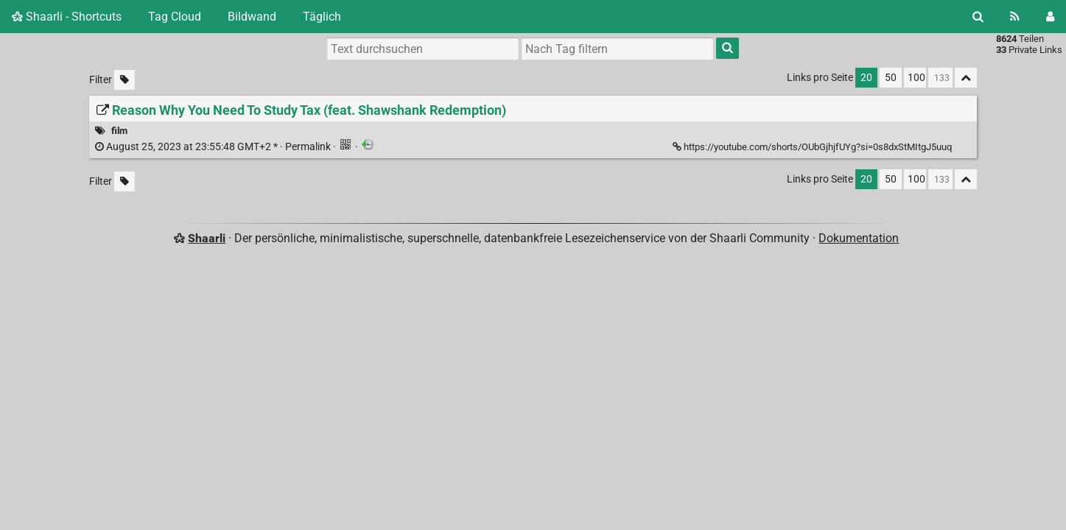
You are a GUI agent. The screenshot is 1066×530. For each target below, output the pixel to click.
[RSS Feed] (1014, 16)
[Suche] (978, 16)
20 (866, 77)
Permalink (214, 147)
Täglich (322, 17)
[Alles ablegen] (966, 78)
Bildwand (252, 17)
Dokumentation (858, 238)
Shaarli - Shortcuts (67, 17)
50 (891, 77)
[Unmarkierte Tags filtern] (124, 80)
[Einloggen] (1050, 16)
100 (916, 77)
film (119, 130)
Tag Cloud (174, 17)
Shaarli (206, 238)
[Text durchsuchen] (423, 49)
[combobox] (617, 49)
